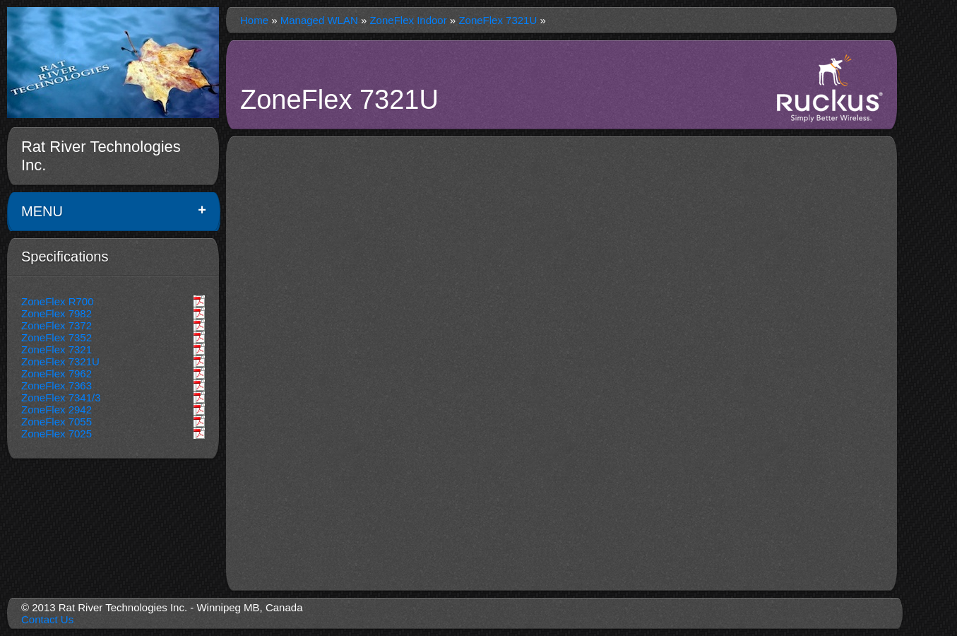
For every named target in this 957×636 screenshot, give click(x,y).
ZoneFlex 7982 (56, 313)
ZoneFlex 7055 (56, 422)
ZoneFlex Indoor (407, 20)
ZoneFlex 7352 (56, 337)
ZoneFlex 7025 (56, 434)
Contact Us (47, 619)
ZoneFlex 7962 (56, 373)
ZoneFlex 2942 (56, 410)
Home (254, 20)
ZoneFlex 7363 (56, 385)
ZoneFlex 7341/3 (61, 397)
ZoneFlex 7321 (56, 349)
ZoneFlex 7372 (56, 325)
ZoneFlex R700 (57, 301)
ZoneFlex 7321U (60, 361)
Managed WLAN (319, 20)
